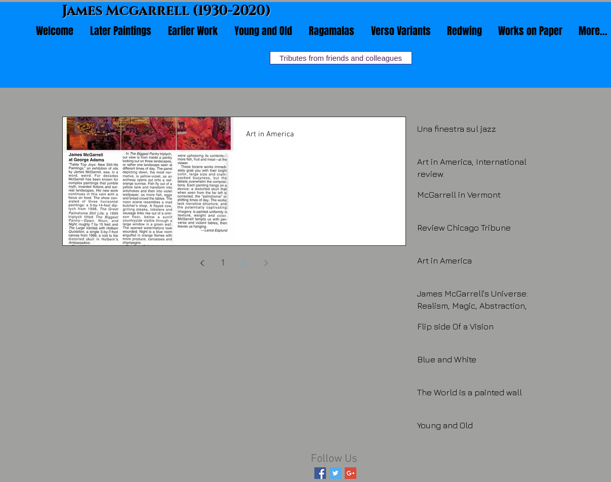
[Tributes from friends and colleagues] (341, 57)
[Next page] (266, 263)
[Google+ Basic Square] (350, 473)
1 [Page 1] (223, 263)
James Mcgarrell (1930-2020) (166, 11)
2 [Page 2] (244, 263)
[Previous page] (202, 263)
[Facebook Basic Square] (320, 473)
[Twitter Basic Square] (335, 473)
